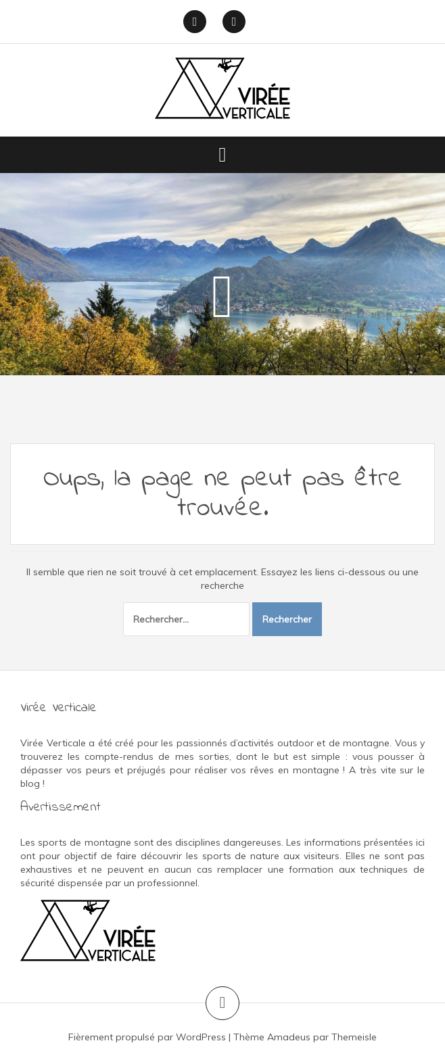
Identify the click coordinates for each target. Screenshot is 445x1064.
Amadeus (288, 1037)
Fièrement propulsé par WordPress (147, 1037)
